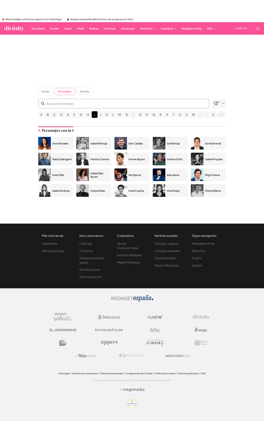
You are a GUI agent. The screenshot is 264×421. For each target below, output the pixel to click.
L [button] (113, 114)
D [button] (61, 114)
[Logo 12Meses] (201, 342)
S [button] (167, 114)
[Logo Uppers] (109, 342)
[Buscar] (216, 103)
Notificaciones (89, 269)
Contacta (86, 251)
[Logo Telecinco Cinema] (155, 342)
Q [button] (154, 114)
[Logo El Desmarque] (63, 330)
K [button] (107, 114)
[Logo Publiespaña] (132, 355)
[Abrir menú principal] (258, 28)
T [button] (173, 114)
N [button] (127, 114)
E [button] (68, 114)
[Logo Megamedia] (133, 390)
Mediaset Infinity (203, 243)
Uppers (197, 265)
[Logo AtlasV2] (86, 355)
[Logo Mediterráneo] (178, 355)
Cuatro (197, 258)
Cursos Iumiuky (165, 258)
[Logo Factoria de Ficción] (109, 329)
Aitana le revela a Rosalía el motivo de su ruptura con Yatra (101, 19)
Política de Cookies (165, 373)
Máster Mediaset (128, 262)
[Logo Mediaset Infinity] (63, 317)
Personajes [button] (64, 91)
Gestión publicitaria (188, 373)
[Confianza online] (132, 407)
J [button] (100, 114)
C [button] (55, 114)
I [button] (94, 114)
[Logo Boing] (155, 329)
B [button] (48, 114)
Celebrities (49, 243)
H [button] (88, 114)
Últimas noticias (53, 251)
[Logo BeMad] (63, 342)
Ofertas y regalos (166, 243)
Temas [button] (45, 91)
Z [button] (213, 114)
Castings (85, 243)
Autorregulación (90, 277)
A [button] (41, 114)
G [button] (81, 114)
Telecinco (199, 251)
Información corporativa (85, 373)
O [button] (140, 114)
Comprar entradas (167, 251)
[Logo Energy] (201, 329)
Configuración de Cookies (139, 373)
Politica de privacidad (111, 373)
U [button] (180, 114)
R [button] (160, 114)
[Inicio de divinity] (14, 28)
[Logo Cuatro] (155, 317)
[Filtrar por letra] (223, 103)
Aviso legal (63, 373)
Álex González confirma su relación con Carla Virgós (34, 19)
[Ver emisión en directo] (241, 28)
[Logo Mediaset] (132, 300)
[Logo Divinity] (201, 317)
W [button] (193, 114)
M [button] (120, 114)
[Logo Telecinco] (109, 317)
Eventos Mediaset (129, 255)
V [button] (186, 114)
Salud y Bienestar (166, 265)
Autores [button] (85, 91)
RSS (203, 373)
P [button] (147, 114)
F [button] (74, 114)
